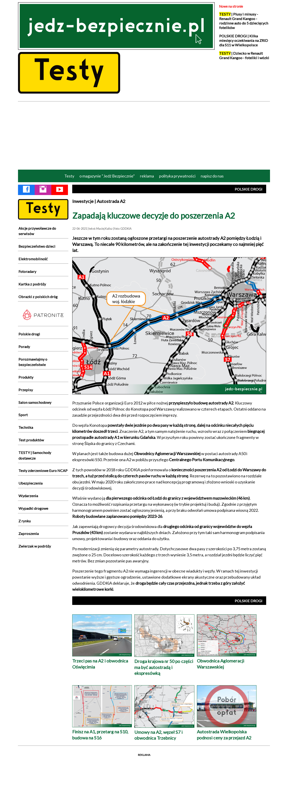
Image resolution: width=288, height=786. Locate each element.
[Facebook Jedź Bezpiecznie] (26, 190)
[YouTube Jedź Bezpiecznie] (59, 190)
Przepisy (25, 390)
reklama (147, 175)
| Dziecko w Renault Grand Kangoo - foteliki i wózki (244, 55)
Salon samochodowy (34, 402)
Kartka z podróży (32, 284)
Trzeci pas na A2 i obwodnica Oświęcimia (102, 660)
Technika (25, 427)
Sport (23, 415)
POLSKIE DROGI (248, 189)
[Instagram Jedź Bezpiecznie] (43, 190)
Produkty (25, 377)
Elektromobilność (33, 259)
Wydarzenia (28, 496)
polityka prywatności (177, 175)
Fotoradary (27, 271)
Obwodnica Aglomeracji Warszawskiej (226, 660)
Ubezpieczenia (30, 483)
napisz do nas (212, 175)
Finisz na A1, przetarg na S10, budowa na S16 (102, 731)
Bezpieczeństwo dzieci (36, 246)
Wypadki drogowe (33, 508)
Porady (24, 346)
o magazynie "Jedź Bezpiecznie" (107, 175)
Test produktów (31, 440)
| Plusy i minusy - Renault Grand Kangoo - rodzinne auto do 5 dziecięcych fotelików (243, 21)
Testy (69, 175)
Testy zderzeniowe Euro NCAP (43, 470)
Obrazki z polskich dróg (38, 296)
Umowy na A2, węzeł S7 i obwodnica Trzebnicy (164, 732)
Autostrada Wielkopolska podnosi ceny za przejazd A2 (226, 731)
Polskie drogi (29, 334)
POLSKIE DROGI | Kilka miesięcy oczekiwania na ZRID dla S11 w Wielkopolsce (243, 40)
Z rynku (24, 521)
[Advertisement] (144, 135)
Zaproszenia (28, 533)
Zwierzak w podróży (34, 546)
